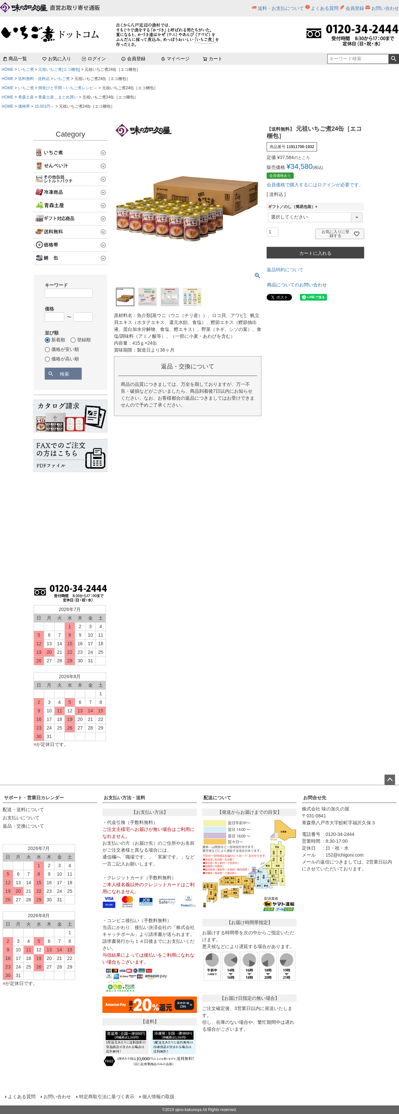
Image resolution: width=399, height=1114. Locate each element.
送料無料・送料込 (34, 78)
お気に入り (56, 58)
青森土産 (26, 97)
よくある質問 (324, 8)
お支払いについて (21, 817)
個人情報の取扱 (158, 1096)
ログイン (94, 58)
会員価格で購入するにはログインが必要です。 (315, 184)
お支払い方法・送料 (124, 797)
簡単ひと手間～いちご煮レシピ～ (67, 88)
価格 (49, 308)
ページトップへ (390, 780)
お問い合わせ (385, 8)
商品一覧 (15, 58)
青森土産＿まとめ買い (58, 97)
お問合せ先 (314, 797)
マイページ (175, 58)
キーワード (56, 285)
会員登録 (355, 8)
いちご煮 (26, 69)
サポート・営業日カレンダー (34, 797)
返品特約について (285, 269)
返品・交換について (23, 826)
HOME (7, 69)
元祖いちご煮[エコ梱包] (59, 69)
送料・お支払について (281, 8)
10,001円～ (44, 106)
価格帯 (24, 106)
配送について (217, 797)
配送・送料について (23, 809)
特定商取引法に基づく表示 (106, 1096)
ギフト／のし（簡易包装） (293, 206)
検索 (393, 59)
